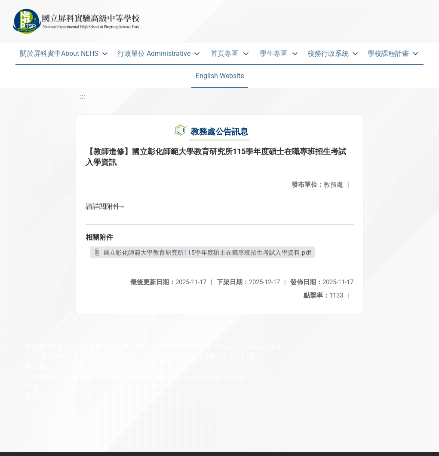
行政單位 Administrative (153, 53)
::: (82, 97)
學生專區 (273, 53)
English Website (220, 76)
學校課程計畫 (388, 53)
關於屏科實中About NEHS (59, 53)
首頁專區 (224, 53)
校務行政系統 (328, 53)
